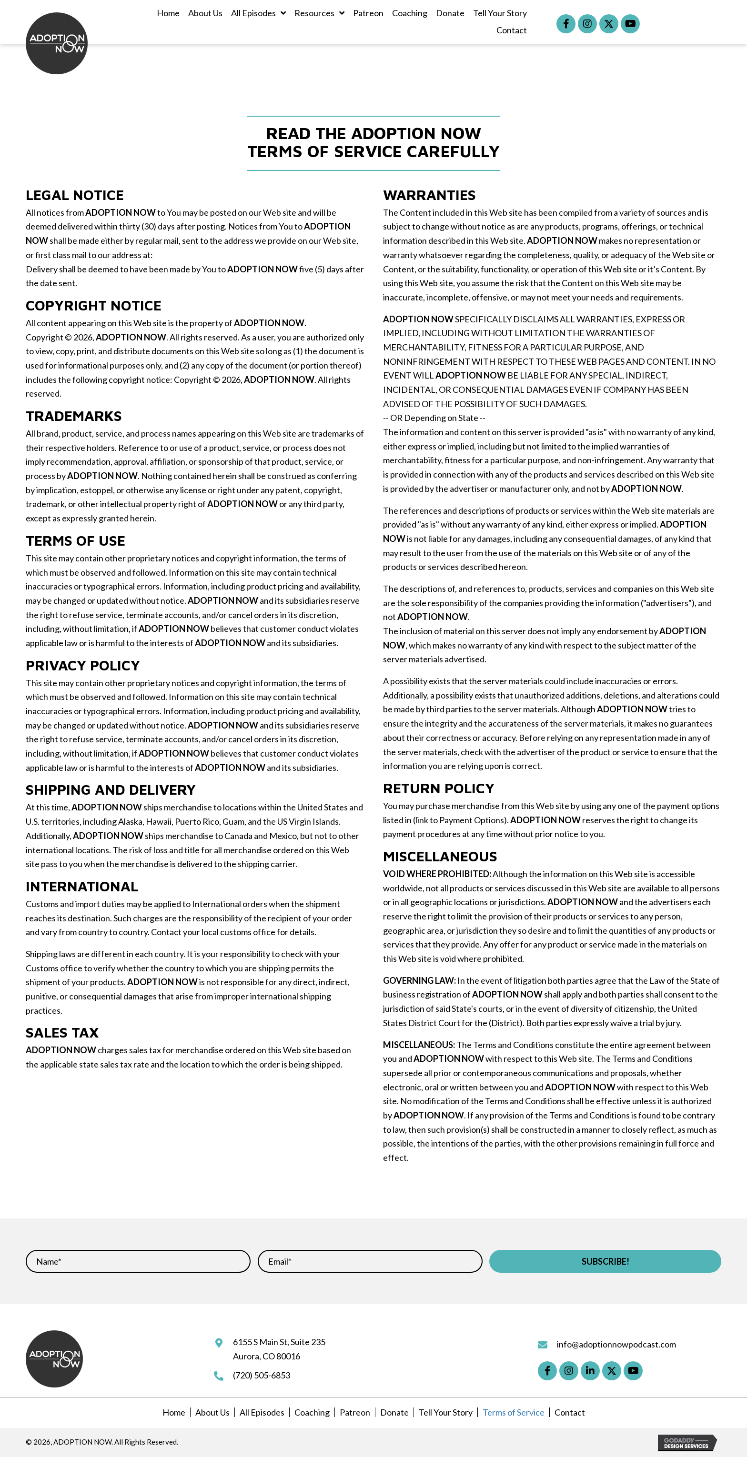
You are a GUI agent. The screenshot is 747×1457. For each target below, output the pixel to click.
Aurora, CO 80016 (266, 1356)
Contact (570, 1412)
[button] (565, 23)
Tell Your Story (446, 1412)
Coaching (312, 1412)
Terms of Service (514, 1412)
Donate (394, 1412)
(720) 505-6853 (261, 1375)
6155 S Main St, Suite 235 (279, 1342)
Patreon (355, 1412)
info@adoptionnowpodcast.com (616, 1344)
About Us (212, 1412)
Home (173, 1412)
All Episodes (262, 1412)
